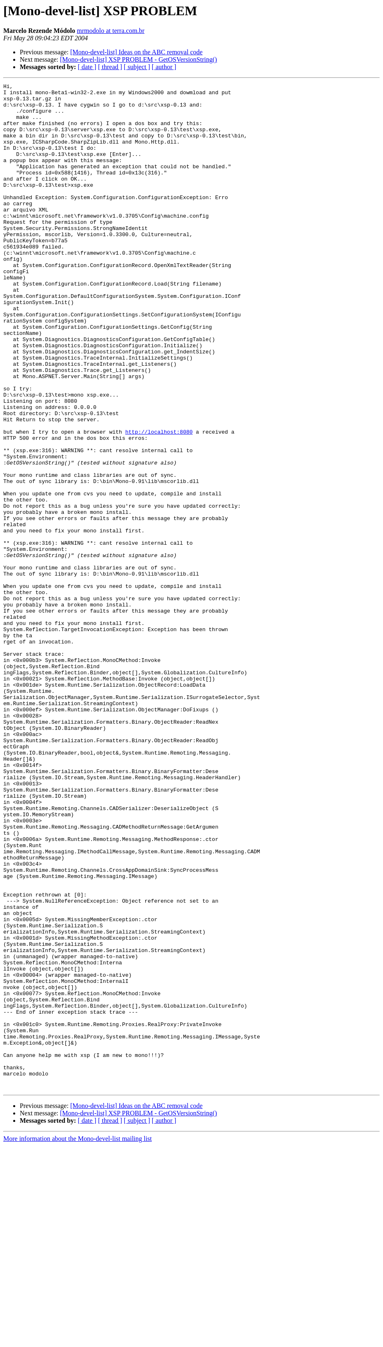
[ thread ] (110, 66)
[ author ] (164, 66)
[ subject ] (137, 66)
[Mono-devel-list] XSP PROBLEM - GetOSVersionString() (138, 59)
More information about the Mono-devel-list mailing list (77, 1339)
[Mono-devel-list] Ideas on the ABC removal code (136, 52)
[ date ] (87, 66)
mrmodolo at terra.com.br (110, 30)
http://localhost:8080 (159, 502)
